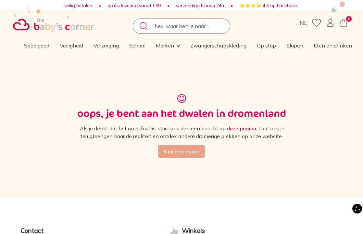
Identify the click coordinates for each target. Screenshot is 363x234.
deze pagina (241, 128)
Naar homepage (181, 151)
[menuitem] (84, 45)
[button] (272, 45)
